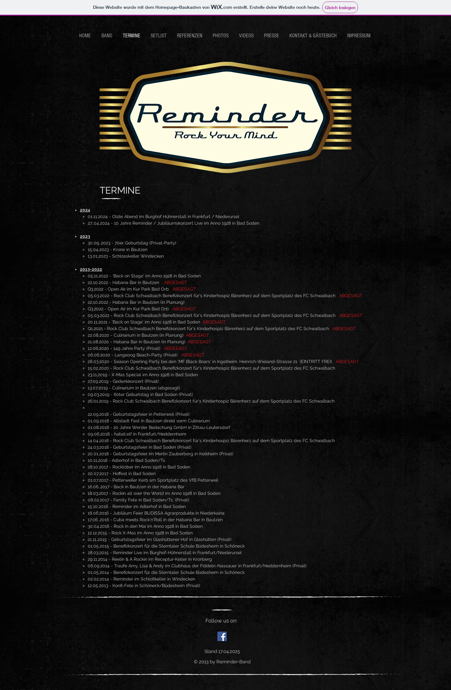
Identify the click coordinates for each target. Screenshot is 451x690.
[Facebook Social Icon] (222, 636)
